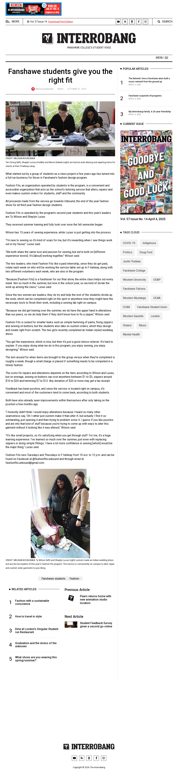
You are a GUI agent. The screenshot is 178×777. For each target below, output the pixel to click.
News (60, 89)
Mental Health (131, 338)
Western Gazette (133, 320)
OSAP (157, 283)
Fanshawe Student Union (152, 311)
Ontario (127, 329)
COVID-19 (129, 247)
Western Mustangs (134, 301)
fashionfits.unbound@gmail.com (25, 462)
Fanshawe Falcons (134, 292)
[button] (162, 58)
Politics (127, 256)
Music (142, 329)
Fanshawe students (53, 578)
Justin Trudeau (132, 265)
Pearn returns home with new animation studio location (95, 600)
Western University (134, 283)
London (155, 320)
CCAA (126, 311)
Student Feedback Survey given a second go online (96, 624)
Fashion (74, 578)
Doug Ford (146, 256)
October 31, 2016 (76, 89)
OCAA (156, 301)
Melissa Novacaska (44, 89)
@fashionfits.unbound (46, 459)
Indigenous (149, 247)
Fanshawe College (134, 274)
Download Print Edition (60, 21)
